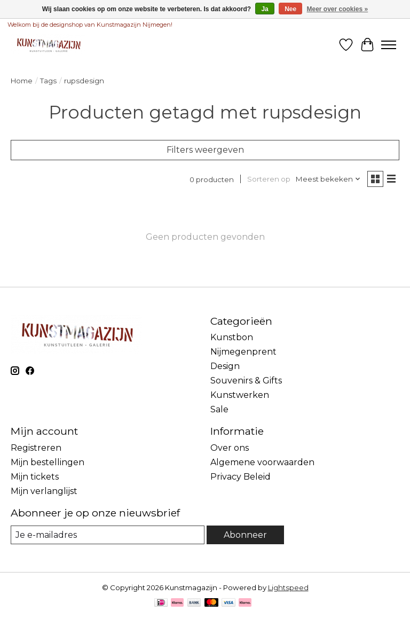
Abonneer (245, 535)
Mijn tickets (35, 477)
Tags (48, 80)
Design (225, 366)
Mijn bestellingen (47, 462)
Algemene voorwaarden (262, 462)
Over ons (229, 448)
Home (22, 80)
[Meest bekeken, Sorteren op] (328, 179)
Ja (264, 9)
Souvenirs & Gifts (246, 380)
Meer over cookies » (337, 9)
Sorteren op (268, 179)
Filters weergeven (205, 150)
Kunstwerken (239, 395)
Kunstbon (231, 337)
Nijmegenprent (243, 352)
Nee (290, 9)
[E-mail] (107, 535)
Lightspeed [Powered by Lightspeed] (288, 587)
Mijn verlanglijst (44, 491)
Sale (219, 409)
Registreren (36, 448)
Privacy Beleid (240, 477)
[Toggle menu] (388, 45)
